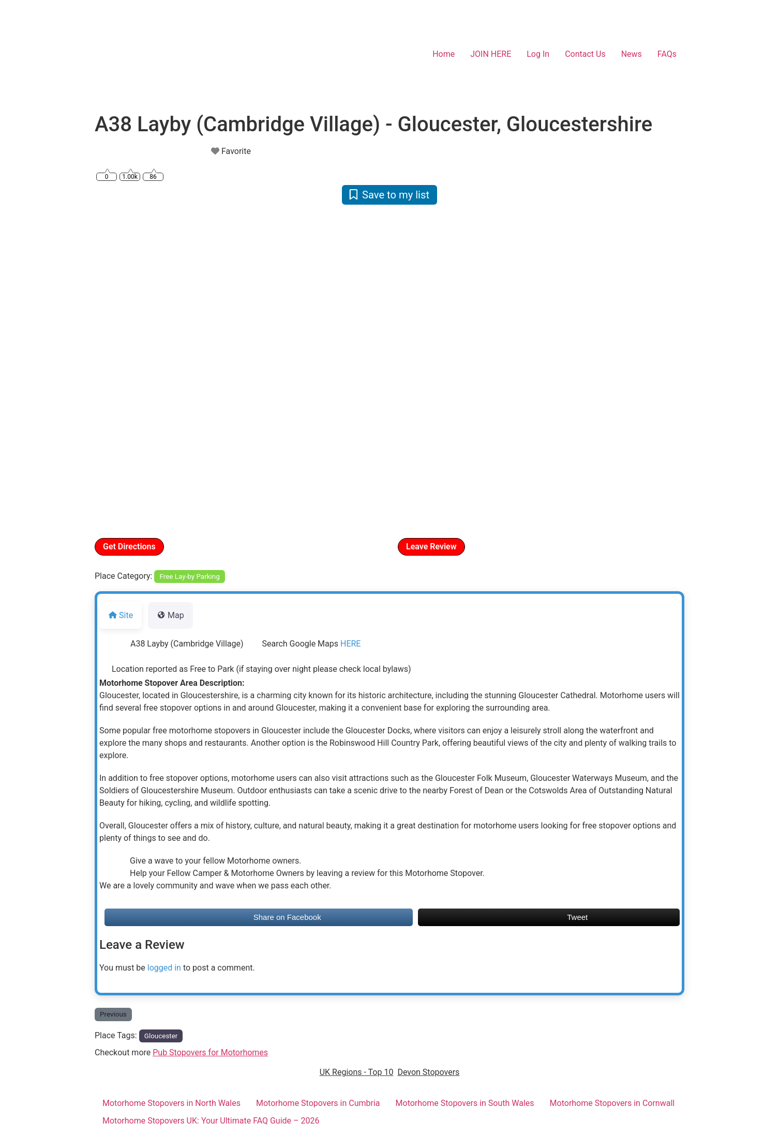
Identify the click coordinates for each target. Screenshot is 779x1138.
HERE (350, 644)
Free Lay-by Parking (190, 576)
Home (443, 54)
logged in (164, 968)
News (631, 54)
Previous (113, 1014)
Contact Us (585, 54)
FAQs (667, 54)
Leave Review (431, 546)
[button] (139, 370)
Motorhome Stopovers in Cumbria (318, 1103)
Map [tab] (170, 615)
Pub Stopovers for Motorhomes (210, 1052)
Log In (538, 54)
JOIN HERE (490, 54)
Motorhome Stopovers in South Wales (465, 1103)
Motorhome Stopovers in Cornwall (612, 1103)
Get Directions (129, 546)
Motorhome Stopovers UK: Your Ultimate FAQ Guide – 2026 (211, 1121)
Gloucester (161, 1036)
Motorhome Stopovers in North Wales (171, 1103)
